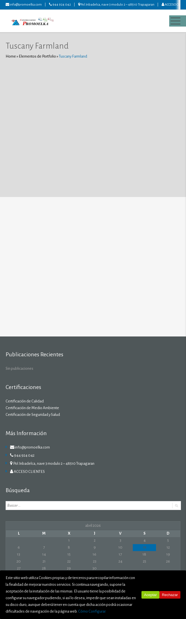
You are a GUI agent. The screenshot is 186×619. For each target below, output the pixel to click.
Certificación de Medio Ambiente (32, 408)
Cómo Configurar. (92, 611)
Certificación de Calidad (25, 401)
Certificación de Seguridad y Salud (33, 414)
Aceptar (150, 595)
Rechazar (170, 595)
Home (11, 56)
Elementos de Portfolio (37, 56)
